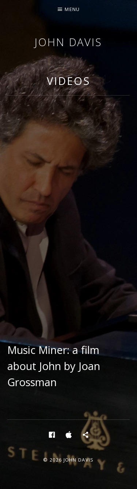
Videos (68, 81)
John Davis (68, 42)
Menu (72, 9)
